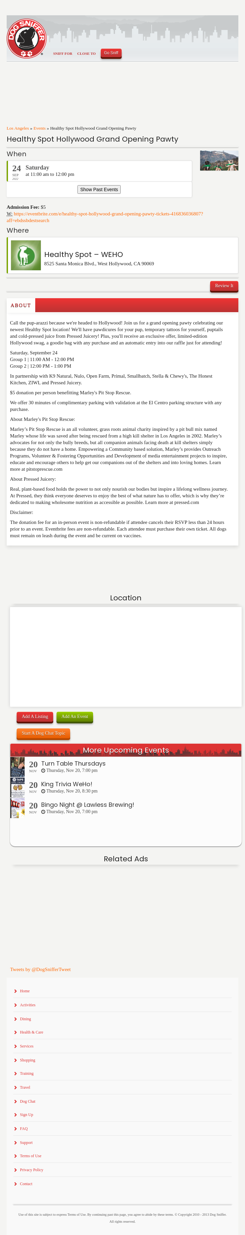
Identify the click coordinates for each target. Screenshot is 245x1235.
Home (25, 991)
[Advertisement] (45, 559)
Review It (224, 285)
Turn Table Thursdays (73, 763)
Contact (26, 1183)
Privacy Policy (31, 1170)
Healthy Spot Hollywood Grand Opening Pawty (92, 139)
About (21, 305)
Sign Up (26, 1114)
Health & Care (31, 1032)
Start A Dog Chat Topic (43, 733)
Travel (25, 1087)
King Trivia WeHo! (66, 784)
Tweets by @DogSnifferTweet (40, 969)
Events (40, 128)
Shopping (27, 1060)
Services (27, 1046)
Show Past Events (99, 189)
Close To (86, 54)
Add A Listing (35, 716)
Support (26, 1142)
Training (27, 1073)
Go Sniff (111, 53)
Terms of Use (30, 1156)
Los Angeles (18, 128)
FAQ (24, 1128)
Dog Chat (27, 1101)
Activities (28, 1005)
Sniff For (62, 54)
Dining (25, 1019)
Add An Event (74, 716)
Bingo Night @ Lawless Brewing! (87, 805)
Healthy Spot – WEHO (83, 254)
